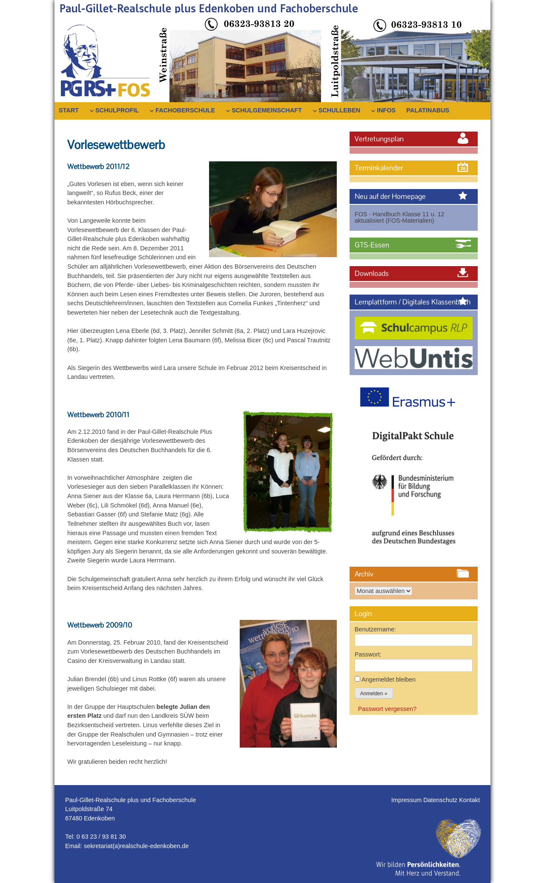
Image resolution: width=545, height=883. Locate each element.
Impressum (407, 800)
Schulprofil (117, 110)
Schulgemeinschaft (267, 110)
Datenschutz (441, 800)
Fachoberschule (185, 110)
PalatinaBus (427, 110)
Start (69, 110)
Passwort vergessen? (387, 708)
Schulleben (339, 110)
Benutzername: (375, 629)
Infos (386, 110)
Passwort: (368, 654)
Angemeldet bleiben (388, 679)
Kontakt (469, 800)
